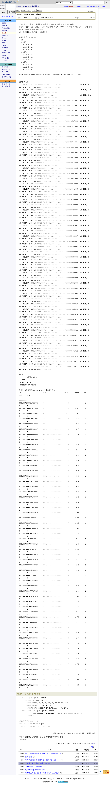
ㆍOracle (3, 33)
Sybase (4, 38)
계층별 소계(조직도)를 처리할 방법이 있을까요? (42, 773)
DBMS (4, 23)
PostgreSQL (6, 28)
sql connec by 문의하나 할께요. (36, 770)
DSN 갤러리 (6, 74)
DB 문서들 (5, 58)
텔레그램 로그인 (8, 16)
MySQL (4, 25)
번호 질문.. (29, 757)
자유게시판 (6, 69)
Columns (78, 6)
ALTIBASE (6, 53)
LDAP (4, 50)
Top (91, 747)
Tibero (4, 55)
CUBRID (5, 48)
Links (103, 6)
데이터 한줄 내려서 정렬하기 (35, 766)
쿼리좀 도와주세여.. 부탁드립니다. (37, 763)
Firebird (4, 30)
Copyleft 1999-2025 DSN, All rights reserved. (66, 778)
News (66, 6)
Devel (92, 6)
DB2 (3, 43)
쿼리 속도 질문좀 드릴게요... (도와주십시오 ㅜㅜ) (42, 760)
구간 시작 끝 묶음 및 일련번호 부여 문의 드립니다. (43, 753)
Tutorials (86, 6)
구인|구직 (5, 72)
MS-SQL (5, 40)
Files (98, 6)
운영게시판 (6, 84)
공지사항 (5, 67)
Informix (5, 35)
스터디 (4, 60)
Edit (92, 743)
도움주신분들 (7, 77)
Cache (4, 45)
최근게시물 (6, 86)
